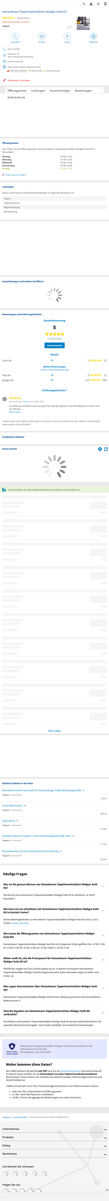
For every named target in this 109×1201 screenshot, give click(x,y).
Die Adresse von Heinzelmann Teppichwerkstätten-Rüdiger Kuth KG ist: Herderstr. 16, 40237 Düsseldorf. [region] (49, 896)
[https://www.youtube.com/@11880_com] (38, 1191)
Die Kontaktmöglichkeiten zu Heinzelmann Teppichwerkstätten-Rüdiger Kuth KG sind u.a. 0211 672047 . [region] (50, 921)
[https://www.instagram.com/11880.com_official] (14, 1191)
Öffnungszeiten (17, 90)
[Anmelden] (91, 3)
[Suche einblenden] (84, 3)
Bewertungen (83, 90)
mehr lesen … (16, 411)
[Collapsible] (103, 886)
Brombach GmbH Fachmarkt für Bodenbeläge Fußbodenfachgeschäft (41, 790)
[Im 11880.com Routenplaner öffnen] (100, 448)
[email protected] (20, 923)
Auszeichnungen (60, 90)
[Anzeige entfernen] (107, 1190)
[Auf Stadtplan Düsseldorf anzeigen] (106, 448)
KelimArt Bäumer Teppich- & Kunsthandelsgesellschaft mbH (36, 836)
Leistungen (38, 90)
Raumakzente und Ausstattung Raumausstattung (30, 851)
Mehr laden (54, 730)
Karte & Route (16, 97)
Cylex (25, 401)
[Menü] (105, 3)
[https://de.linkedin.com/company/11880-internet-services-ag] (30, 1191)
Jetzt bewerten (54, 345)
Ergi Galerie (8, 820)
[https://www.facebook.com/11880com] (5, 1191)
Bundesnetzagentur (71, 1070)
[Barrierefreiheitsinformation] (98, 3)
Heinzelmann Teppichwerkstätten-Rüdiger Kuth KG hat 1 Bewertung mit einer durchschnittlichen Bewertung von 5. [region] (52, 998)
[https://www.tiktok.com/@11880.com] (22, 1191)
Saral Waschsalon (12, 805)
